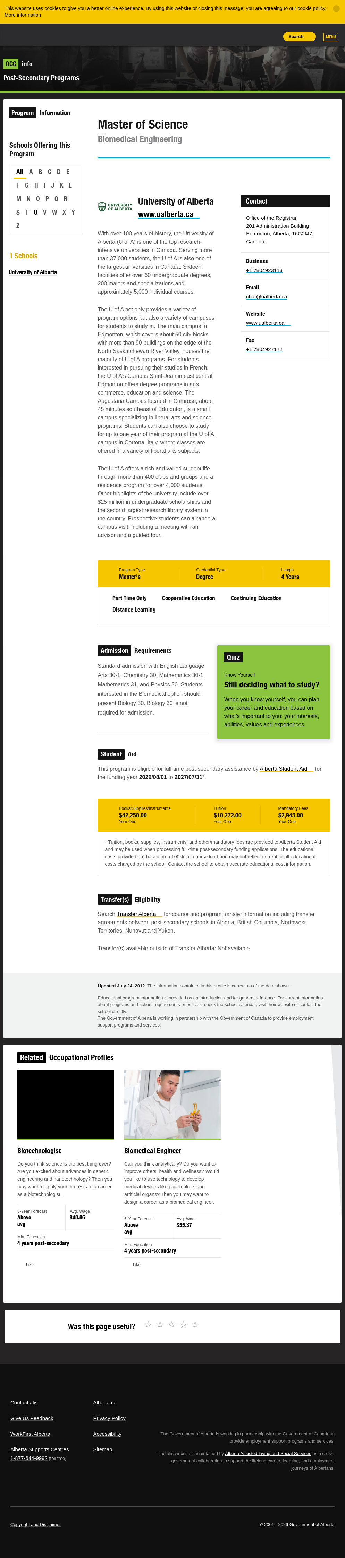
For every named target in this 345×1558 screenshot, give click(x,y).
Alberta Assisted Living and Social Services (268, 1453)
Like (256, 36)
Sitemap (102, 1449)
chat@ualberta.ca (266, 297)
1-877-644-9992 (29, 1458)
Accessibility (107, 1434)
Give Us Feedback (31, 1418)
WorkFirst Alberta (30, 1434)
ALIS (57, 34)
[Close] (336, 8)
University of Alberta (33, 272)
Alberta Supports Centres (39, 1449)
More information (23, 15)
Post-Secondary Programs (41, 77)
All (20, 171)
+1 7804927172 (264, 349)
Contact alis (23, 1402)
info (17, 64)
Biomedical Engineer (154, 1159)
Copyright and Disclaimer (35, 1524)
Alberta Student (286, 769)
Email (162, 170)
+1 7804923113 (264, 270)
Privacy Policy (109, 1418)
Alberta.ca (105, 1402)
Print (272, 36)
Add (240, 36)
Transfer (139, 914)
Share (225, 36)
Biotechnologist (52, 1159)
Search (295, 36)
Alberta (23, 34)
